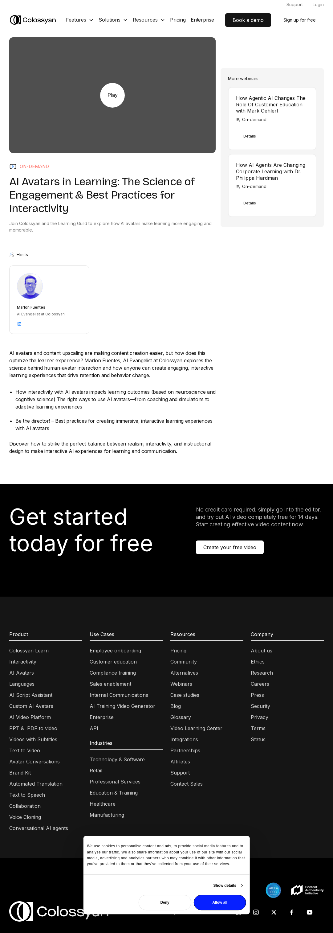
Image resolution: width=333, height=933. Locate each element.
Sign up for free (299, 20)
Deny (164, 902)
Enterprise (202, 20)
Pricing (178, 20)
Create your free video (229, 547)
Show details (224, 885)
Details (249, 136)
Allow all (219, 902)
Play (113, 95)
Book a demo (248, 20)
